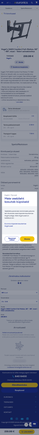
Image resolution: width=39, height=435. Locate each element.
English (7, 195)
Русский (14, 195)
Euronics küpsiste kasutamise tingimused (15, 225)
